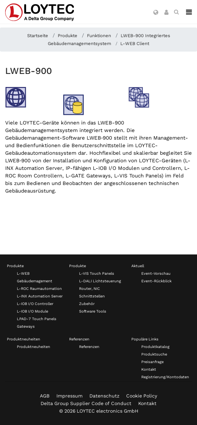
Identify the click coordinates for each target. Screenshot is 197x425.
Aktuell (137, 266)
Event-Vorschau (156, 273)
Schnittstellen (92, 296)
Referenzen (79, 339)
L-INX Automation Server (40, 296)
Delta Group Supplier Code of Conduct (86, 403)
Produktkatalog (155, 347)
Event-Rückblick (156, 281)
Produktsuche (154, 354)
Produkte (15, 266)
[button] (155, 13)
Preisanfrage (152, 362)
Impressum (69, 396)
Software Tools (92, 311)
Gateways (26, 326)
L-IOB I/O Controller (35, 304)
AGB (45, 396)
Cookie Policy (141, 396)
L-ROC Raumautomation (39, 288)
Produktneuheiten (23, 339)
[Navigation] (189, 12)
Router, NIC (89, 288)
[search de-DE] (176, 12)
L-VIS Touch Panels (96, 273)
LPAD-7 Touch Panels (36, 319)
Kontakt (148, 369)
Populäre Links (144, 339)
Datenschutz (104, 396)
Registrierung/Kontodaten (165, 377)
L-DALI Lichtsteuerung (100, 281)
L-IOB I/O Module (32, 311)
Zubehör (87, 304)
